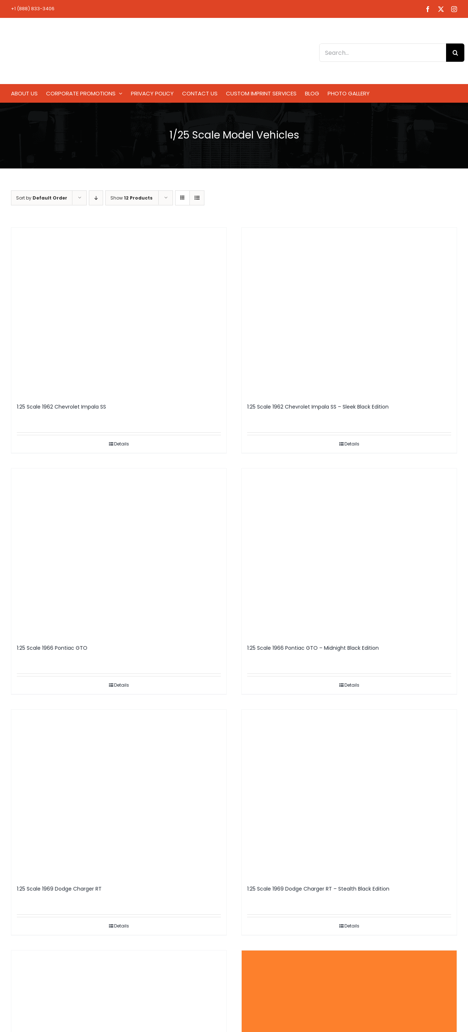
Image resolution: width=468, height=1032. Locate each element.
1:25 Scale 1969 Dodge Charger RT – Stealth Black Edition (318, 888)
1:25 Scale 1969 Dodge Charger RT (59, 888)
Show (131, 198)
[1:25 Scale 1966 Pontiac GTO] (118, 552)
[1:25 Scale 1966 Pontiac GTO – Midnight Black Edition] (349, 552)
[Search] (455, 52)
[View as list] (197, 198)
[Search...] (382, 52)
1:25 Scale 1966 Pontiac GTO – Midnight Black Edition (313, 648)
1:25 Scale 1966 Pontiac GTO (52, 648)
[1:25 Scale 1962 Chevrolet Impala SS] (118, 312)
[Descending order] (96, 197)
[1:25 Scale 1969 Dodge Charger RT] (118, 794)
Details (121, 444)
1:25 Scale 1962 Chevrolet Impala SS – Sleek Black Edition (318, 406)
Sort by (41, 198)
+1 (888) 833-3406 (32, 8)
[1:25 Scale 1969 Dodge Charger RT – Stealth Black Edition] (349, 794)
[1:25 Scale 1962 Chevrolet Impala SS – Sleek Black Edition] (349, 312)
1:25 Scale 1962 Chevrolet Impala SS (61, 406)
